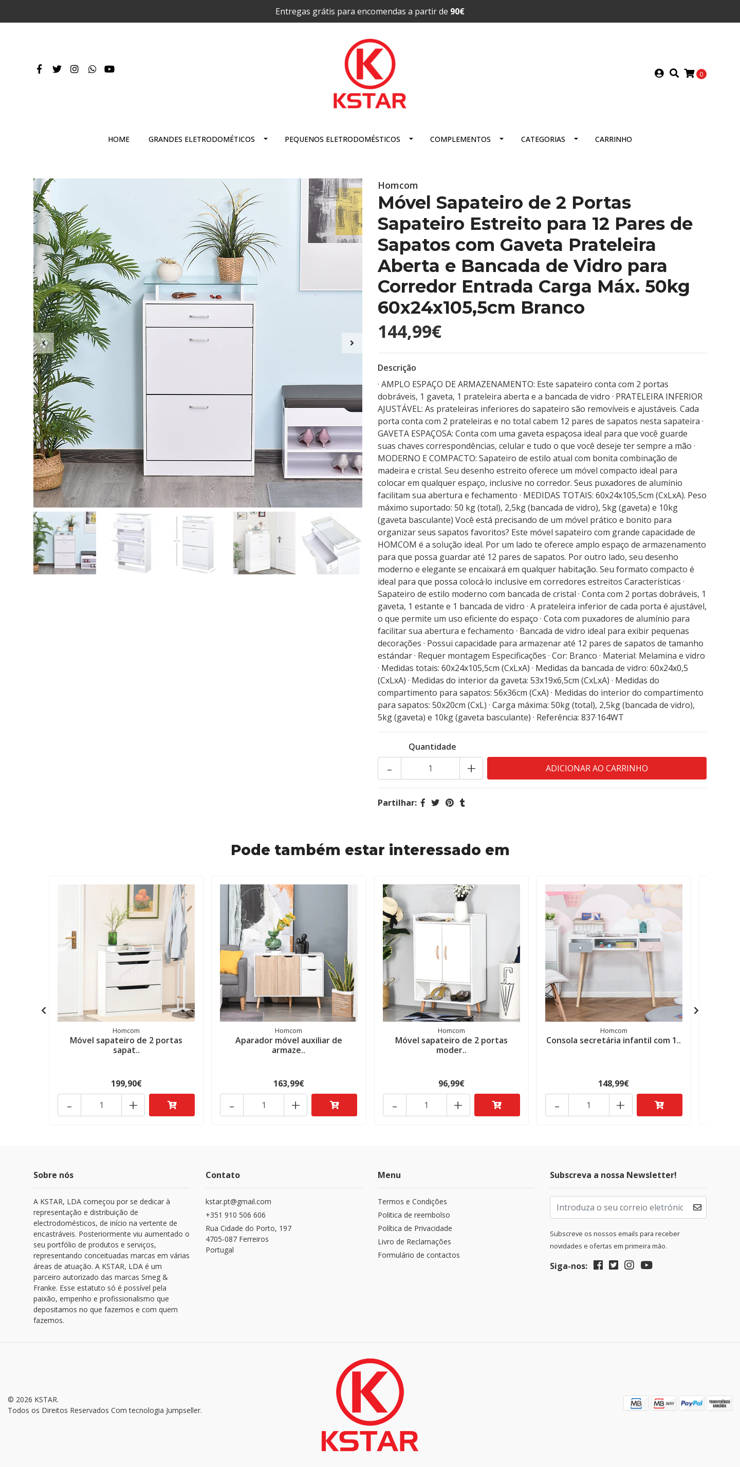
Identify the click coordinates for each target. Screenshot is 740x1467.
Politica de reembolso (414, 1215)
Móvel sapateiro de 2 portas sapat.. (126, 1045)
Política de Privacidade (415, 1228)
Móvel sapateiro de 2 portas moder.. (451, 1045)
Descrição (397, 367)
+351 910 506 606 (236, 1215)
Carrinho (613, 139)
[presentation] (43, 343)
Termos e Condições (412, 1201)
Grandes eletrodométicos (202, 139)
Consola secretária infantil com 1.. (613, 1040)
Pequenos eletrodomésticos (342, 139)
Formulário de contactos (419, 1255)
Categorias (543, 139)
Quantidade (432, 746)
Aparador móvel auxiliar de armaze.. (288, 1045)
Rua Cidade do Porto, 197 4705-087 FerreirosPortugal (248, 1239)
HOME (119, 139)
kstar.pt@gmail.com (238, 1201)
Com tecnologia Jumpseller (155, 1410)
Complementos (460, 139)
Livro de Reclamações (414, 1241)
